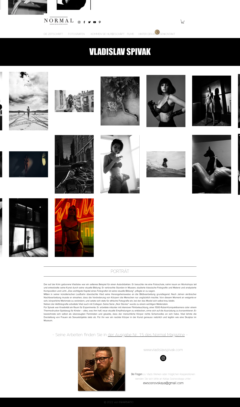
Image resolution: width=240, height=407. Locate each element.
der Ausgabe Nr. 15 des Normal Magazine (146, 334)
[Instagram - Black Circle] (163, 358)
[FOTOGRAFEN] (76, 34)
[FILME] (130, 34)
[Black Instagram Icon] (79, 22)
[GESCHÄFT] (118, 34)
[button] (182, 21)
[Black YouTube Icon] (94, 22)
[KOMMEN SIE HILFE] (102, 34)
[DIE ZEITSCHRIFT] (53, 34)
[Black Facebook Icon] (84, 22)
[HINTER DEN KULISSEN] (151, 34)
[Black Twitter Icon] (89, 22)
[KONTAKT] (170, 34)
